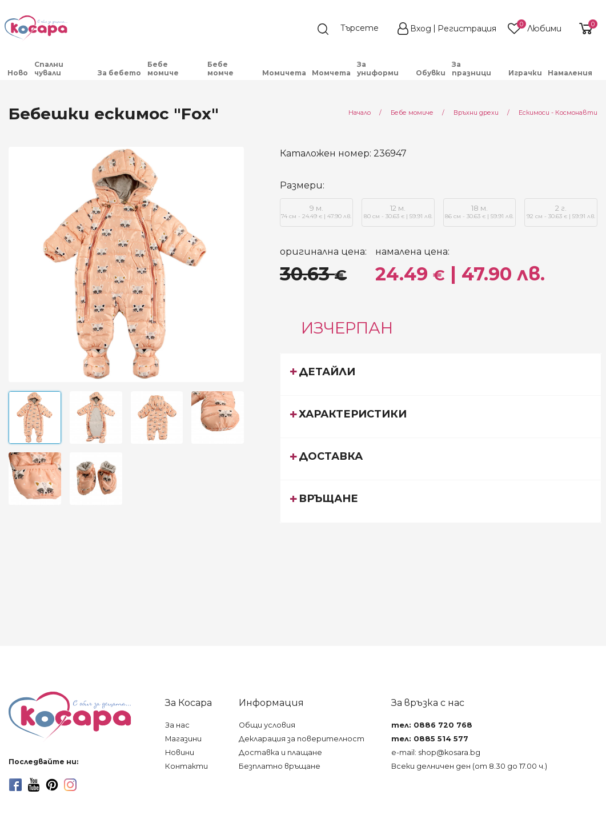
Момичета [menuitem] (284, 73)
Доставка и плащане (280, 752)
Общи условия (267, 725)
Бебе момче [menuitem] (220, 68)
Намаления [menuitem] (570, 73)
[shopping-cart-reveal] (584, 28)
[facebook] (15, 785)
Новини (179, 752)
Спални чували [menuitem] (48, 68)
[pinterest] (52, 785)
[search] (353, 29)
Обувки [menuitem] (431, 73)
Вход (420, 29)
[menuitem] (599, 77)
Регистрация (467, 29)
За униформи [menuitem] (378, 68)
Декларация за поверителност (301, 738)
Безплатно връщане (279, 766)
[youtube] (34, 785)
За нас (177, 725)
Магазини (183, 738)
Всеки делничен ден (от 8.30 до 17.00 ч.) (469, 766)
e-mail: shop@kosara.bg (435, 752)
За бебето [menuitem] (119, 73)
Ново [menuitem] (17, 73)
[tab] (440, 374)
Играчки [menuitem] (525, 73)
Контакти (186, 766)
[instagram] (70, 785)
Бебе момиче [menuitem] (163, 68)
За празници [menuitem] (471, 68)
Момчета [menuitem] (331, 73)
